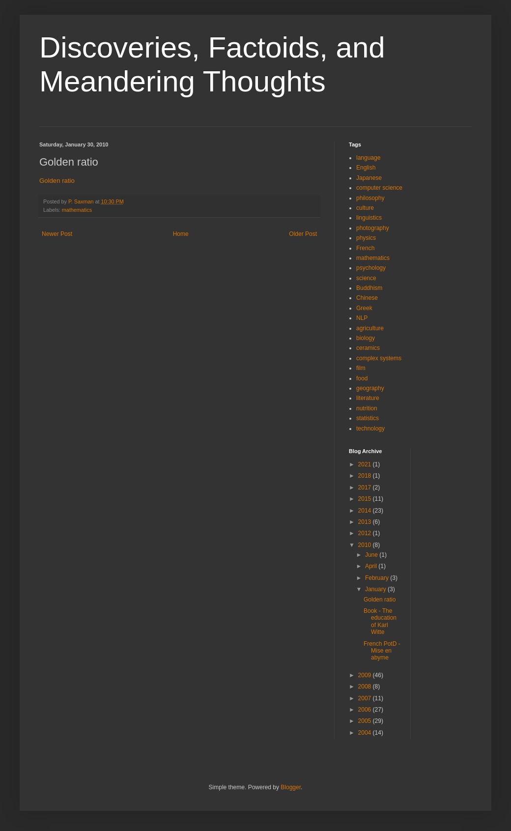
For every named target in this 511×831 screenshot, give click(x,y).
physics (366, 237)
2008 (365, 686)
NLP (362, 318)
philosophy (370, 198)
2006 (365, 709)
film (361, 368)
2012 (365, 533)
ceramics (368, 347)
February (377, 577)
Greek (364, 308)
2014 (365, 510)
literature (367, 398)
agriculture (370, 328)
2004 (365, 732)
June (372, 554)
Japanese (369, 177)
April (371, 566)
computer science (379, 187)
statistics (367, 418)
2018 (365, 475)
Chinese (367, 297)
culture (365, 207)
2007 (365, 698)
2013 (365, 521)
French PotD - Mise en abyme (382, 650)
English (365, 167)
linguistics (369, 217)
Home (181, 233)
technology (370, 428)
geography (370, 388)
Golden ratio (57, 180)
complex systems (378, 358)
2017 (365, 487)
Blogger (291, 787)
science (366, 278)
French (365, 248)
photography (372, 228)
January (376, 589)
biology (365, 338)
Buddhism (369, 288)
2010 (365, 545)
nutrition (366, 408)
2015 (365, 498)
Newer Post (57, 233)
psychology (371, 267)
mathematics (77, 210)
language (368, 157)
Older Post (303, 233)
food (362, 378)
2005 (365, 720)
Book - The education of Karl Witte (380, 621)
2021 (365, 464)
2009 (365, 675)
